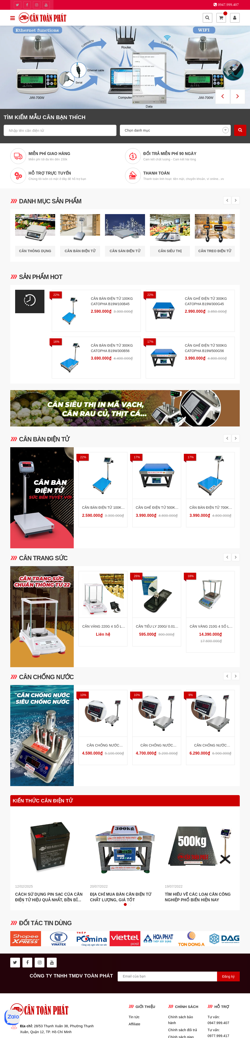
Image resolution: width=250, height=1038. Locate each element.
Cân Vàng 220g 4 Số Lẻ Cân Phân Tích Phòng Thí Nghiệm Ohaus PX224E (103, 626)
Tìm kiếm (240, 130)
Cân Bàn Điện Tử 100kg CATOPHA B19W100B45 (112, 301)
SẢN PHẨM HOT (40, 276)
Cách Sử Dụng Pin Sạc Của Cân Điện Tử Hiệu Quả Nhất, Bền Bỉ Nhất (49, 898)
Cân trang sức (43, 558)
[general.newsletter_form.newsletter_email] (179, 976)
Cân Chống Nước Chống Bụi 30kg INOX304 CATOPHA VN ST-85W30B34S (103, 745)
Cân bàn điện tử (44, 439)
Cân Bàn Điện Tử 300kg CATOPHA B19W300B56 (112, 348)
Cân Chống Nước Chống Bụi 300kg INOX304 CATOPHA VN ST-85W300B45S (157, 745)
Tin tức (134, 1017)
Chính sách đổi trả (182, 1030)
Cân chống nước (46, 677)
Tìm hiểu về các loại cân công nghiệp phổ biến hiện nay (198, 897)
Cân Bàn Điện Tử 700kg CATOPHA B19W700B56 (210, 508)
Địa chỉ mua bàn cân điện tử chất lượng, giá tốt (120, 897)
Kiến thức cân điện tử (43, 800)
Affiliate (134, 1024)
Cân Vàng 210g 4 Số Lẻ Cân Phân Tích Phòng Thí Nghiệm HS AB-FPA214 (210, 626)
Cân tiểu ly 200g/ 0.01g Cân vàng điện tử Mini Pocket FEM (157, 626)
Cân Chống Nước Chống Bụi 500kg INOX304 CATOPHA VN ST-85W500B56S (210, 745)
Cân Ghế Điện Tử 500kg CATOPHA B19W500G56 (206, 348)
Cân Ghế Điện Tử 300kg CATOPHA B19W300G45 (206, 301)
